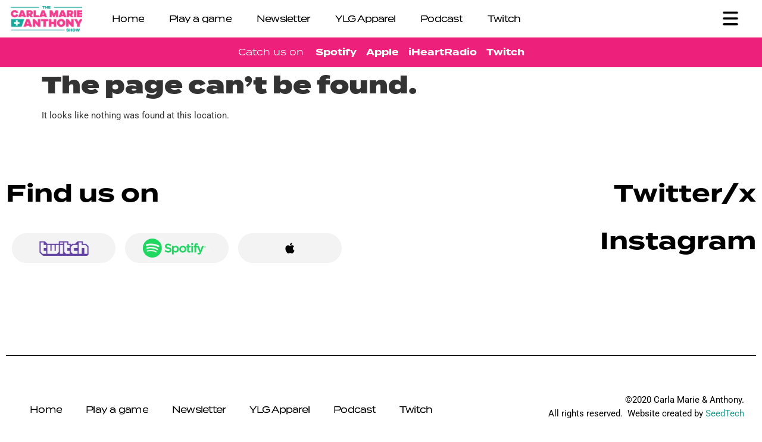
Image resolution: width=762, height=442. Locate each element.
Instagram (678, 241)
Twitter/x (685, 193)
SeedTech (724, 413)
